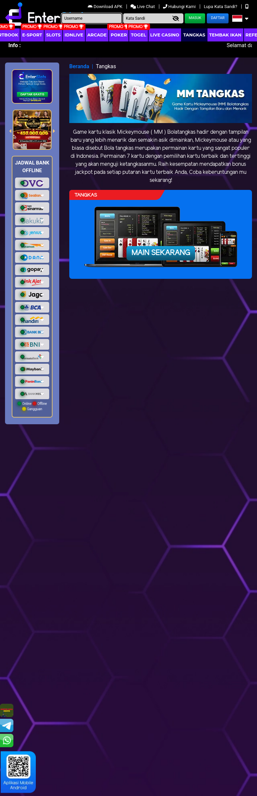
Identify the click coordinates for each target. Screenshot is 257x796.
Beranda (79, 66)
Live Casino (164, 34)
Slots (53, 34)
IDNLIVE (74, 34)
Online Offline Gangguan (32, 406)
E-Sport (32, 34)
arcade (97, 34)
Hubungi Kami (180, 6)
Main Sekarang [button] (161, 253)
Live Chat (143, 6)
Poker (119, 34)
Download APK (105, 6)
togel (138, 34)
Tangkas (194, 34)
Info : (14, 45)
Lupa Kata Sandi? (221, 6)
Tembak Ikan (225, 34)
